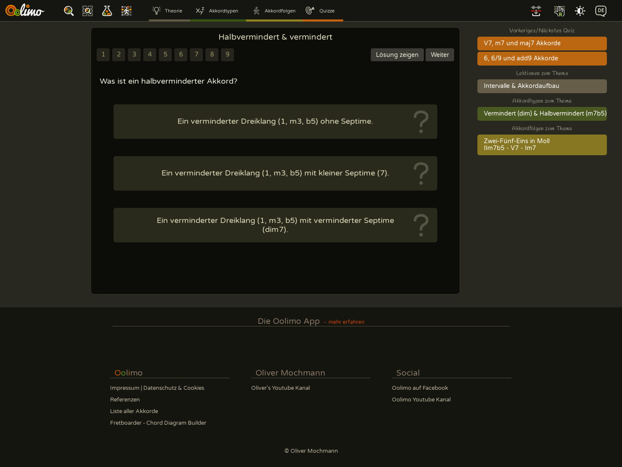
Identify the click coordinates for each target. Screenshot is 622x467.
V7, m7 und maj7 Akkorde (522, 43)
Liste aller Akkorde (134, 411)
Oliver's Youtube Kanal (280, 388)
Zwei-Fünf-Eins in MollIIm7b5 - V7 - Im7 (516, 145)
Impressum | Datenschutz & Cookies (157, 388)
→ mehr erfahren (343, 322)
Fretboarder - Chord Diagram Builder (158, 423)
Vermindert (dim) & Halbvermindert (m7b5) (545, 113)
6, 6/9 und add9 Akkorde (521, 58)
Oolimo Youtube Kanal (421, 399)
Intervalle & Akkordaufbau (521, 86)
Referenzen (125, 399)
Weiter (440, 55)
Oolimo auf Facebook (420, 388)
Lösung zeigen (397, 55)
